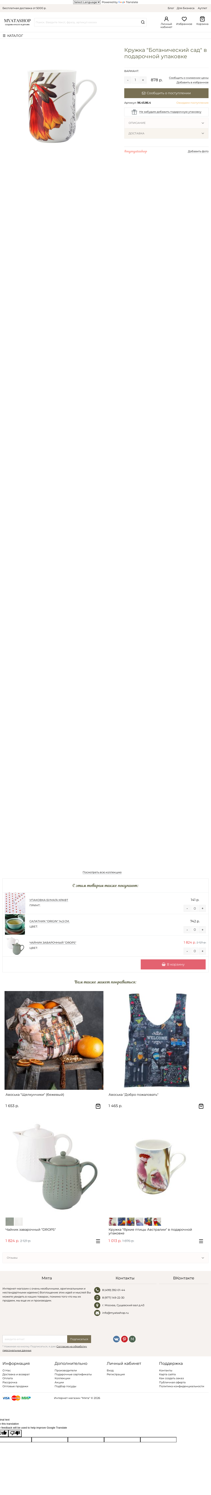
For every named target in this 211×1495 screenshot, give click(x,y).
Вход (110, 1370)
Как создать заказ (171, 1378)
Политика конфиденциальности (181, 1386)
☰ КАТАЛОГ (13, 36)
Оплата (7, 1378)
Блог (171, 8)
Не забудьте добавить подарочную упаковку (170, 111)
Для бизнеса (186, 8)
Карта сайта (167, 1374)
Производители (66, 1370)
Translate (128, 2)
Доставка (136, 133)
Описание (137, 122)
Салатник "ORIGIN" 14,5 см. (49, 921)
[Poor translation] (15, 1433)
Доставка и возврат (16, 1374)
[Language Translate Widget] (87, 2)
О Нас (6, 1370)
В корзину (173, 964)
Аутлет (202, 8)
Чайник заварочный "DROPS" (52, 942)
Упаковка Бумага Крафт (48, 900)
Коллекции (62, 1378)
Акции (59, 1382)
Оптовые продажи (15, 1386)
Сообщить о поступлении (166, 93)
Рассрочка (9, 1382)
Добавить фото (198, 151)
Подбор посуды (65, 1386)
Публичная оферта (172, 1382)
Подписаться (79, 1339)
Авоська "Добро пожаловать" (133, 1095)
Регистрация (116, 1374)
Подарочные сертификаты (73, 1374)
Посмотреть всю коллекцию (102, 872)
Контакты (165, 1370)
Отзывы (12, 1257)
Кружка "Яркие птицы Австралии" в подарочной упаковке (150, 1231)
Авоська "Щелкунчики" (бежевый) (35, 1095)
